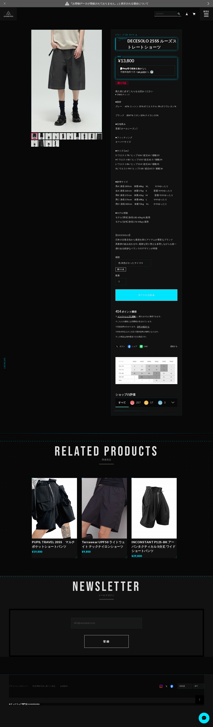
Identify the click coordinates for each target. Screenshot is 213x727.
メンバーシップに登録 (126, 316)
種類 (117, 257)
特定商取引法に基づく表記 (44, 686)
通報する (173, 346)
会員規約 (64, 686)
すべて (122, 402)
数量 (117, 275)
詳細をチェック (123, 94)
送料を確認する (143, 327)
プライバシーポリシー (18, 686)
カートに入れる (146, 295)
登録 (106, 641)
